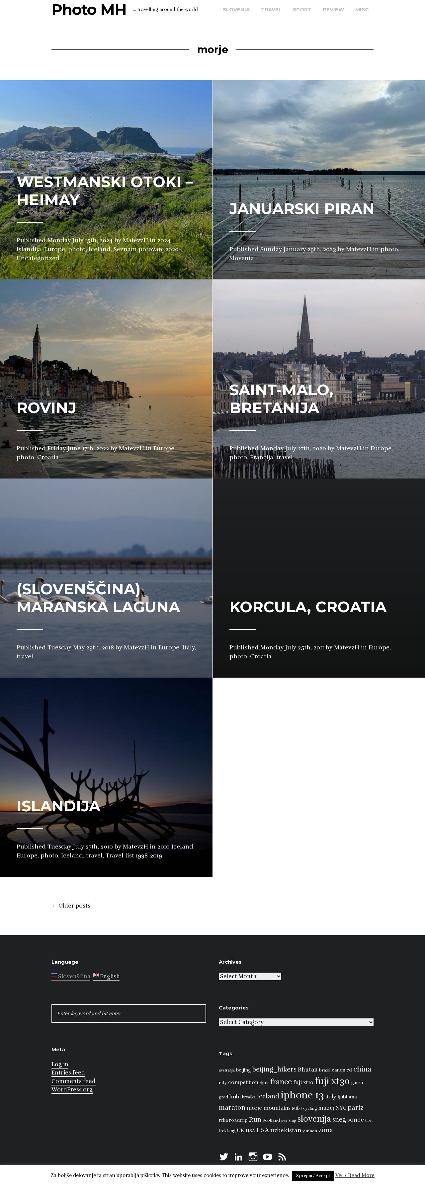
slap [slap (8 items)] (292, 1120)
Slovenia (236, 9)
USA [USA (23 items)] (262, 1130)
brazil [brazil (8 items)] (324, 1070)
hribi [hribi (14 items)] (235, 1096)
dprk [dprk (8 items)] (264, 1082)
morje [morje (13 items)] (254, 1108)
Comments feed (73, 1081)
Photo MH (89, 9)
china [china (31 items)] (362, 1069)
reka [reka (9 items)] (223, 1120)
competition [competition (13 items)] (243, 1082)
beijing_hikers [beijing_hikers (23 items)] (274, 1069)
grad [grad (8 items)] (223, 1097)
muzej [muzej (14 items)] (326, 1108)
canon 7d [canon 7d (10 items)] (342, 1070)
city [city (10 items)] (223, 1082)
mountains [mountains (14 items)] (277, 1108)
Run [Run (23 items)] (255, 1119)
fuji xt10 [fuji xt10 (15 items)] (303, 1082)
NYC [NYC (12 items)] (340, 1108)
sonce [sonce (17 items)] (355, 1119)
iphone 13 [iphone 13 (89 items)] (302, 1095)
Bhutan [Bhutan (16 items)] (308, 1069)
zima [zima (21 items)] (325, 1130)
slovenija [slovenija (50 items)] (314, 1119)
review (333, 9)
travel (271, 9)
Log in (59, 1064)
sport (302, 9)
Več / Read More (355, 1175)
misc (362, 9)
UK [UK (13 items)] (240, 1130)
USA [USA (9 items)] (250, 1131)
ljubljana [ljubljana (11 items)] (347, 1097)
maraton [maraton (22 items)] (232, 1108)
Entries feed (68, 1072)
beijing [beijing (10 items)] (243, 1070)
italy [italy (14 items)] (330, 1096)
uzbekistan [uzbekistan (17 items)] (285, 1130)
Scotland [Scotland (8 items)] (271, 1120)
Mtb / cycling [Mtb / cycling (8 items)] (304, 1108)
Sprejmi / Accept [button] (313, 1175)
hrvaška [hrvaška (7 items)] (249, 1097)
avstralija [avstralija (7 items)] (227, 1070)
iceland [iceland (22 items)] (268, 1096)
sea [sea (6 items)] (284, 1120)
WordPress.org (72, 1089)
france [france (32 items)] (281, 1081)
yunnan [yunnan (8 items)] (309, 1131)
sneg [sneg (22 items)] (339, 1120)
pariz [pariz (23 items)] (356, 1107)
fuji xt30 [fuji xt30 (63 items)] (332, 1081)
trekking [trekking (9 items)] (227, 1131)
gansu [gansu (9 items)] (357, 1082)
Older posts (70, 906)
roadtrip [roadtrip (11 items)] (238, 1120)
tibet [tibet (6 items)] (369, 1120)
